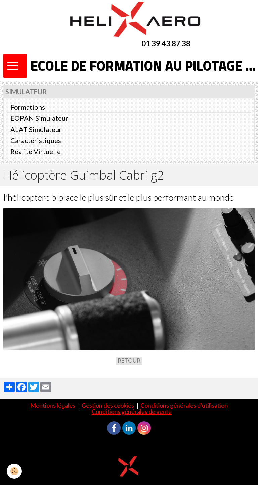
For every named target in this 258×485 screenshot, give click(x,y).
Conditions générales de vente (132, 411)
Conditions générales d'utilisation (184, 405)
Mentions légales (52, 405)
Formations (27, 107)
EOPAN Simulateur (39, 118)
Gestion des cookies (108, 405)
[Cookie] (14, 471)
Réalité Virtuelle (35, 151)
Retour (129, 360)
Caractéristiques (35, 140)
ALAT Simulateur (36, 129)
